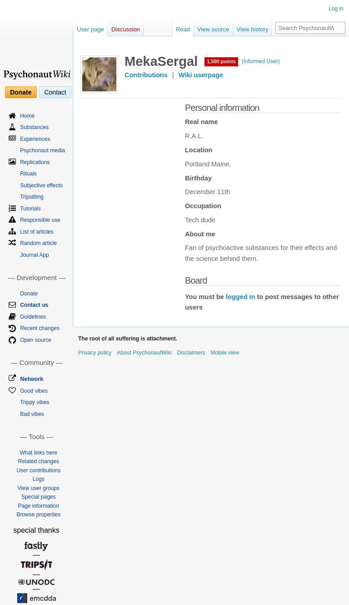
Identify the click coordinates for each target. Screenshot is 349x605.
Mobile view (224, 353)
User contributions (38, 470)
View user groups (39, 488)
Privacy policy (94, 353)
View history (253, 29)
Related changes (38, 461)
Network (31, 378)
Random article (38, 243)
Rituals (28, 173)
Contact (55, 92)
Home (27, 116)
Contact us (34, 305)
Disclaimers (191, 353)
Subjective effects (41, 185)
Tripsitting (32, 197)
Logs (39, 479)
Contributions (146, 75)
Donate (20, 92)
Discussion (125, 29)
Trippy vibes (34, 402)
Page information (38, 506)
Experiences (35, 139)
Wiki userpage (201, 75)
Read (183, 29)
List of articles (36, 232)
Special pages (38, 497)
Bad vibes (32, 414)
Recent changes (40, 328)
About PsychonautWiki (144, 353)
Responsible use (40, 220)
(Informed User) (261, 61)
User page (90, 29)
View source (213, 29)
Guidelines (33, 317)
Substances (34, 127)
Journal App (34, 255)
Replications (35, 162)
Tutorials (30, 208)
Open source (35, 340)
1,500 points (221, 61)
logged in (240, 296)
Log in (336, 8)
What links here (38, 453)
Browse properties (38, 514)
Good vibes (34, 391)
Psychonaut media (42, 150)
